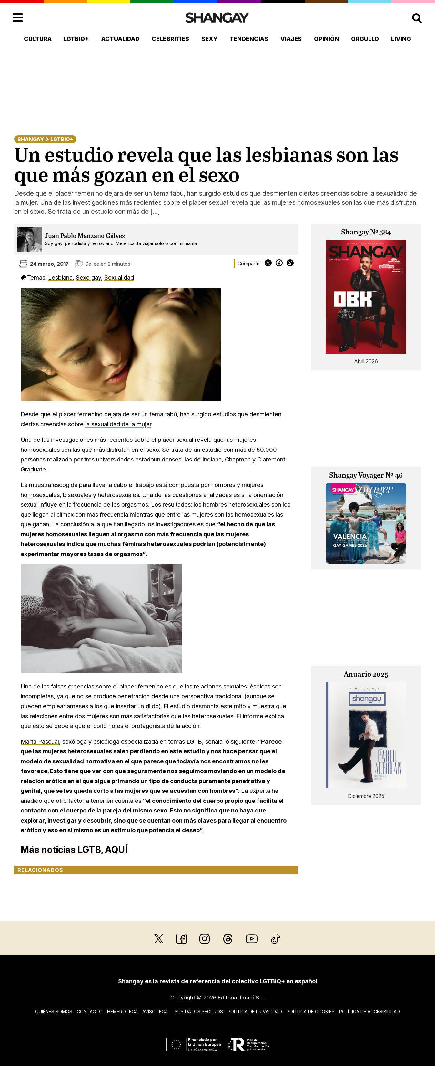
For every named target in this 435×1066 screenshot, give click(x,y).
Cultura (38, 39)
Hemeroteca (122, 1011)
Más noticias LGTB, (62, 849)
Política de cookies (311, 1011)
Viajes (291, 39)
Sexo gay (88, 277)
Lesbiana (60, 277)
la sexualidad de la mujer (118, 424)
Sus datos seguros (199, 1011)
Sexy (209, 39)
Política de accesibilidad (369, 1011)
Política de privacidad (255, 1011)
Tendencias (248, 39)
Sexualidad (119, 277)
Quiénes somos (53, 1011)
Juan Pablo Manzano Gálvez (85, 236)
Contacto (90, 1011)
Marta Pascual (40, 741)
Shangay (30, 139)
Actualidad (120, 39)
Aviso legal (156, 1011)
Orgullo (365, 39)
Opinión (326, 39)
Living (401, 39)
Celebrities (170, 39)
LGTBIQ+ (76, 39)
